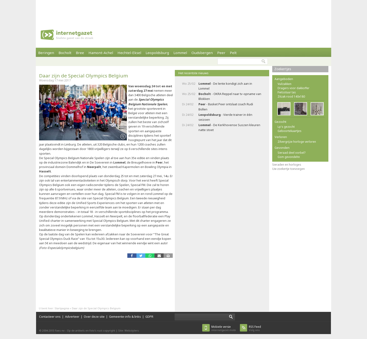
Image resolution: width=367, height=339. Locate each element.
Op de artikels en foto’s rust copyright (91, 330)
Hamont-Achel (100, 52)
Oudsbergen (202, 52)
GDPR (149, 316)
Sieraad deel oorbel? (291, 153)
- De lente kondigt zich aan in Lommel (225, 86)
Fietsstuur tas (287, 92)
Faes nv (60, 330)
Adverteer (72, 316)
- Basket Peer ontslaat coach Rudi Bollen (225, 106)
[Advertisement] (183, 10)
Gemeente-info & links (125, 316)
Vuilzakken (284, 84)
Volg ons (255, 328)
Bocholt (65, 52)
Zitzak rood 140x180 (291, 96)
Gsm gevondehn (289, 157)
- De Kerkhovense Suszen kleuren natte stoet (229, 127)
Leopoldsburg (157, 52)
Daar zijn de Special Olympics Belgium (83, 75)
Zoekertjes (282, 69)
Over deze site (94, 316)
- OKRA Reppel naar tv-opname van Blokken (229, 96)
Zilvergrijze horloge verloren (297, 142)
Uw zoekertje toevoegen (288, 169)
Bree (80, 52)
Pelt (233, 52)
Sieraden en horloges (286, 165)
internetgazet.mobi (223, 328)
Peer (221, 52)
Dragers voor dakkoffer (293, 88)
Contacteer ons (50, 316)
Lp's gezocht (286, 127)
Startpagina (62, 308)
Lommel (180, 52)
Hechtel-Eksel (129, 52)
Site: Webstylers (128, 330)
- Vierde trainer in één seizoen (225, 117)
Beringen (46, 52)
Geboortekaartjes (289, 131)
